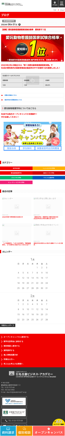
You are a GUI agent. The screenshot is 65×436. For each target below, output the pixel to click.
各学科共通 (16, 168)
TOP (54, 10)
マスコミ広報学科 (48, 178)
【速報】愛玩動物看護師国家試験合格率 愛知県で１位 (23, 29)
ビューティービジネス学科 (16, 182)
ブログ (62, 10)
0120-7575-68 (9, 387)
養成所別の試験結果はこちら (13, 100)
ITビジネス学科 (16, 178)
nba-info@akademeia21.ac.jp (16, 392)
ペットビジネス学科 (49, 168)
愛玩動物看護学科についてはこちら (20, 108)
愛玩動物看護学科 (16, 173)
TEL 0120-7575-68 (14, 421)
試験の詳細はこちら (11, 95)
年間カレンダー (6, 325)
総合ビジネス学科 (48, 173)
